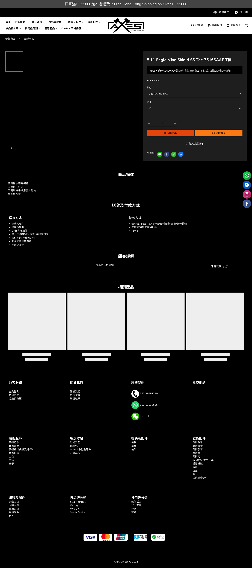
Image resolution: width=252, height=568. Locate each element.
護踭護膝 (197, 463)
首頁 (8, 22)
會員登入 (233, 25)
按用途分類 (32, 28)
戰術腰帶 (197, 446)
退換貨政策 (15, 398)
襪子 (11, 463)
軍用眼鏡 (14, 509)
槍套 (134, 446)
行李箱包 (75, 453)
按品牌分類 (13, 28)
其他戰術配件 (200, 477)
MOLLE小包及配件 (80, 449)
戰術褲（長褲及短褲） (21, 449)
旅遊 (134, 512)
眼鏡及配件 (75, 22)
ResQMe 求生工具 (203, 460)
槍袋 (134, 442)
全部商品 (10, 38)
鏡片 (11, 516)
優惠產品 (51, 28)
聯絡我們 (214, 25)
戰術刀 (196, 456)
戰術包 (74, 446)
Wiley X (75, 509)
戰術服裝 (21, 22)
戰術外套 (14, 446)
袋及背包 (38, 22)
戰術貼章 (197, 442)
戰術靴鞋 (14, 453)
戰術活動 (136, 502)
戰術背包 (75, 442)
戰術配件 (94, 22)
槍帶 (134, 449)
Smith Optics (77, 512)
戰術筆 (196, 453)
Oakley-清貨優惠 (71, 28)
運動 (134, 509)
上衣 (11, 456)
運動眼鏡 (14, 502)
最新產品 (29, 38)
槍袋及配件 (56, 22)
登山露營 (136, 505)
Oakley (74, 505)
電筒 (195, 467)
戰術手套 (197, 449)
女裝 (11, 460)
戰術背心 (14, 442)
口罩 (195, 470)
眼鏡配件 (14, 512)
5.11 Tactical (78, 502)
